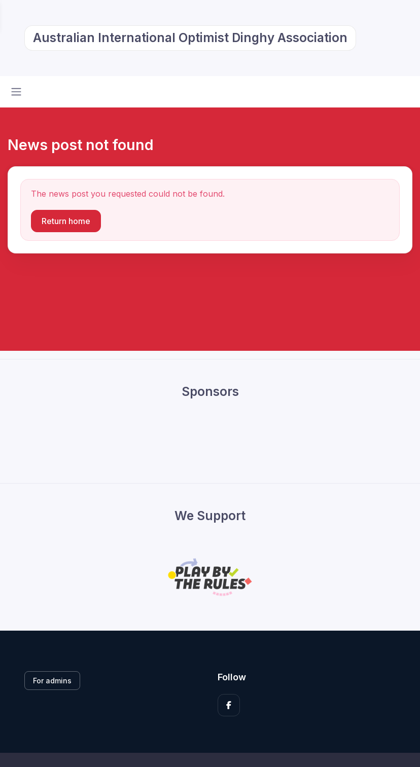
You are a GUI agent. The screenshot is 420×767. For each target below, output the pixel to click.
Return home (66, 221)
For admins (52, 680)
